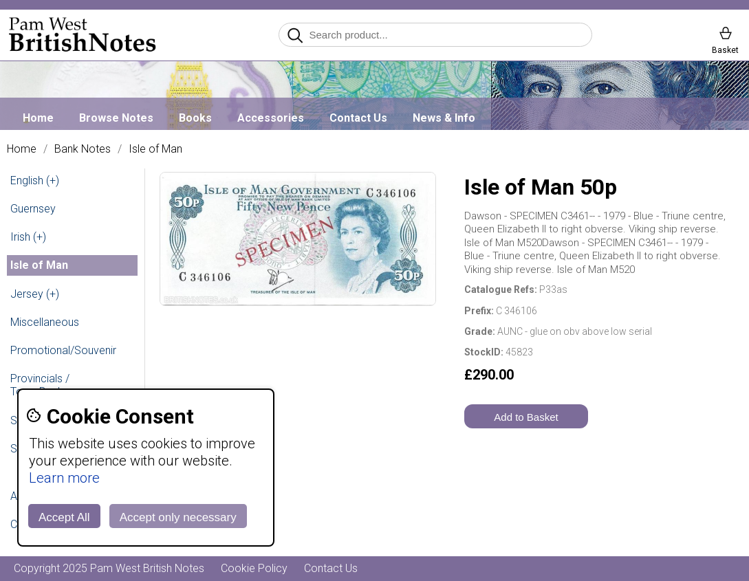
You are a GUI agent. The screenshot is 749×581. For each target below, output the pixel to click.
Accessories (270, 117)
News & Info (444, 117)
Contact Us (358, 117)
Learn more (64, 478)
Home (38, 117)
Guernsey (33, 208)
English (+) (34, 180)
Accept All (64, 517)
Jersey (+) (34, 293)
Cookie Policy (254, 568)
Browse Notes (116, 117)
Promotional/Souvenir (63, 350)
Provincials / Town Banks (39, 385)
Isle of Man (155, 149)
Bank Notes (82, 149)
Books (195, 117)
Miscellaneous (44, 322)
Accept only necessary (178, 517)
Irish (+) (28, 236)
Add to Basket (526, 417)
